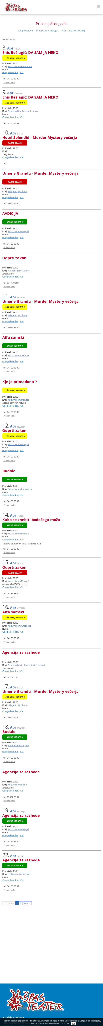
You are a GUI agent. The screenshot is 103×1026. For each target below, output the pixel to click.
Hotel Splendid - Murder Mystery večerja (39, 137)
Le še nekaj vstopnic (14, 58)
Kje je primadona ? (19, 381)
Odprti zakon (14, 257)
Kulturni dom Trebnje (18, 355)
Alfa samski (13, 337)
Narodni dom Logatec (18, 745)
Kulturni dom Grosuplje (19, 625)
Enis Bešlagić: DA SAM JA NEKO (30, 52)
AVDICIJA (10, 213)
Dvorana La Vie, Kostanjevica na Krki (26, 665)
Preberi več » (9, 82)
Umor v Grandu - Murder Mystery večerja (40, 173)
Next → (27, 903)
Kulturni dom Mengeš (18, 231)
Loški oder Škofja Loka (19, 873)
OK (73, 1023)
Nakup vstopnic (14, 222)
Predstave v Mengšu (47, 30)
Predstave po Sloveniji (73, 30)
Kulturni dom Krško (17, 784)
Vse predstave (25, 30)
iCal (22, 72)
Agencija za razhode (21, 652)
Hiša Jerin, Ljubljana (17, 191)
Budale (8, 470)
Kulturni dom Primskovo (20, 66)
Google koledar (10, 72)
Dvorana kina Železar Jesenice (23, 111)
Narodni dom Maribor (19, 270)
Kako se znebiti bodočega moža (31, 519)
